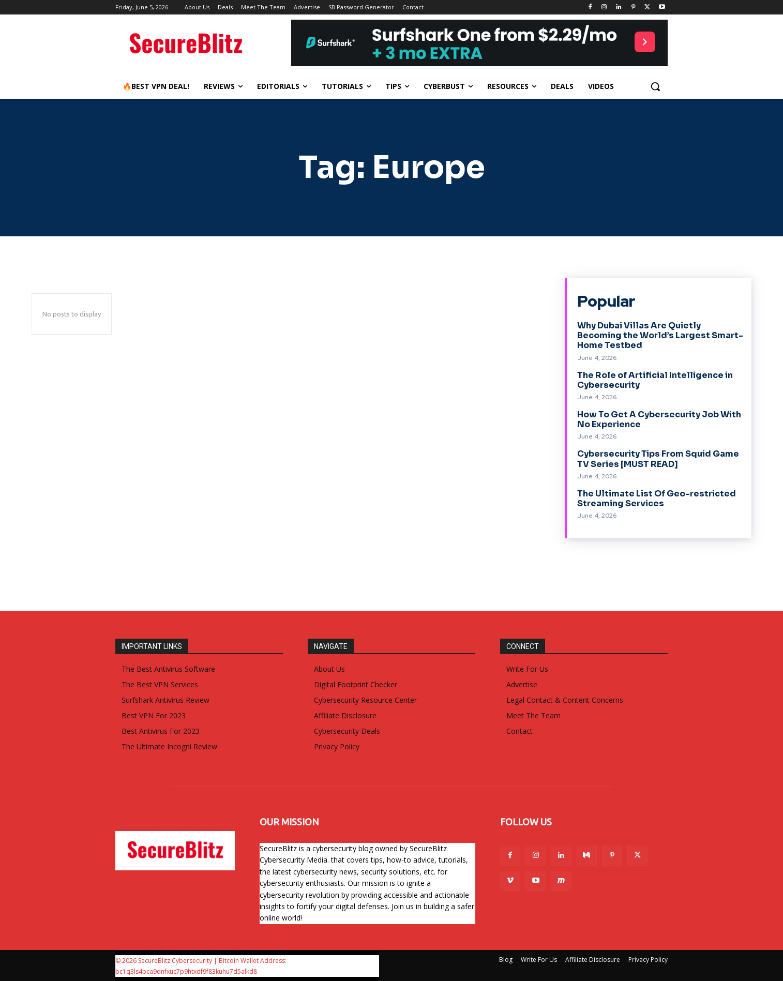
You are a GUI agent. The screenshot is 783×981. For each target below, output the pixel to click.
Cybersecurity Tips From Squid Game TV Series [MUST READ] (658, 458)
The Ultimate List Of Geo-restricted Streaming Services (656, 498)
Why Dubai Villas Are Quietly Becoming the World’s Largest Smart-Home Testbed (660, 335)
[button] (655, 86)
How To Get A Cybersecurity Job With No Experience (659, 419)
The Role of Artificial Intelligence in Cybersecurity (655, 380)
